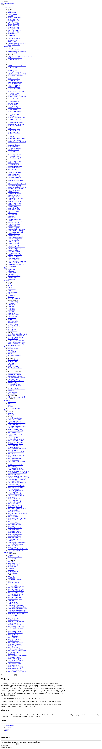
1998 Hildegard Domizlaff (15, 237)
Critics (12, 3)
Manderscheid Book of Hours (16, 377)
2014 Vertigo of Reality (14, 125)
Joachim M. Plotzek (13, 314)
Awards (10, 285)
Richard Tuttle (12, 394)
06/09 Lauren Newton (14, 662)
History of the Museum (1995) (16, 342)
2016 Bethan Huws (13, 114)
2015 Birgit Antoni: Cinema (16, 124)
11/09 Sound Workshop (14, 539)
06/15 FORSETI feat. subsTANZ (17, 473)
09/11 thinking (12, 654)
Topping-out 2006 (13, 22)
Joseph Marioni (12, 361)
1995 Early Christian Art (15, 255)
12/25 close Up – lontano (15, 419)
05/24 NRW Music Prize (15, 429)
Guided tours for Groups (15, 557)
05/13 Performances (13, 497)
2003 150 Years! (12, 206)
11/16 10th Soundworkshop (16, 469)
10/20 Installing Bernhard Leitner (17, 608)
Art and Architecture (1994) (16, 343)
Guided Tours (12, 272)
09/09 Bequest (12, 169)
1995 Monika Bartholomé (15, 263)
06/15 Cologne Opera (14, 474)
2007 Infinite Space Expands (16, 180)
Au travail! (11, 415)
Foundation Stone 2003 (14, 30)
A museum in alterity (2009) (16, 335)
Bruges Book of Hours (14, 374)
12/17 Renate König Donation (16, 461)
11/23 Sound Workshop (14, 436)
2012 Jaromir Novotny (14, 148)
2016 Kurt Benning (13, 109)
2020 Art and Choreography (16, 75)
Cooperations (11, 289)
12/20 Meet (11, 600)
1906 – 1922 (11, 311)
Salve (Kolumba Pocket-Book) (16, 397)
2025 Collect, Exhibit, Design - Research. (20, 56)
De (5, 4)
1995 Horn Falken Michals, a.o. (17, 261)
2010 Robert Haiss (13, 163)
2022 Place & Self (13, 67)
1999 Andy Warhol (13, 227)
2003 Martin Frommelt (14, 205)
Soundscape (11, 576)
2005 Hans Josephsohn (14, 193)
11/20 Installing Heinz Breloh (16, 604)
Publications (7, 347)
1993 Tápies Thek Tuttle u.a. (16, 264)
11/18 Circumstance (13, 460)
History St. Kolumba (14, 45)
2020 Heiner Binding (14, 85)
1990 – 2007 (11, 303)
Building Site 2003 (13, 29)
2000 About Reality (13, 222)
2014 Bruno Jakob (13, 132)
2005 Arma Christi (13, 192)
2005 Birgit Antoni (13, 197)
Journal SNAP (12, 352)
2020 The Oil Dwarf (13, 80)
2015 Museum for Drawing (16, 122)
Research (10, 406)
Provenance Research (14, 408)
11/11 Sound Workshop (14, 523)
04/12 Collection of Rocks (15, 649)
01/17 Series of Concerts (15, 468)
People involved (12, 14)
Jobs (9, 293)
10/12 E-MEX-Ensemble (15, 502)
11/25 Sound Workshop (14, 421)
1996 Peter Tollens (13, 250)
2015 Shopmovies (13, 116)
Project (10, 11)
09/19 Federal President (14, 458)
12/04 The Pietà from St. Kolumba (18, 549)
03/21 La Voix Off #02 (14, 595)
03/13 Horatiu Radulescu (15, 499)
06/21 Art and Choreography (16, 586)
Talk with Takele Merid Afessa (16, 423)
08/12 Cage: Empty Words (15, 505)
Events (6, 410)
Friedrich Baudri (12, 331)
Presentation (11, 295)
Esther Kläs (11, 390)
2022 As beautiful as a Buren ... (17, 66)
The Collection (12, 402)
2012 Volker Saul (13, 146)
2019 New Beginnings (14, 88)
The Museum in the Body (15, 579)
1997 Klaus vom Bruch (14, 245)
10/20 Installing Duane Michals (17, 610)
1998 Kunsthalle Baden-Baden (16, 229)
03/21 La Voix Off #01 (14, 597)
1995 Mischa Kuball (14, 258)
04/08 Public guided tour (15, 670)
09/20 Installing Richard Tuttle (16, 613)
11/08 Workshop (12, 541)
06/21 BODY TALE (13, 453)
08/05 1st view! (12, 547)
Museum (6, 3)
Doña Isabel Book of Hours (16, 381)
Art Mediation (8, 552)
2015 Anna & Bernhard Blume (16, 117)
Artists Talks (11, 562)
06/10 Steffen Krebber (14, 532)
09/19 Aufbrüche (13, 634)
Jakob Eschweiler (13, 321)
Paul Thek (11, 363)
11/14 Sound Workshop (14, 481)
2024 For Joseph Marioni (15, 58)
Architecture (7, 8)
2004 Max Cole (12, 200)
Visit (5, 268)
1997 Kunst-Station (13, 243)
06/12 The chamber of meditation (17, 513)
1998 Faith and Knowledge (15, 230)
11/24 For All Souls (13, 427)
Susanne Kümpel (13, 360)
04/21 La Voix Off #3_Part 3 (16, 589)
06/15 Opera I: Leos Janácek (16, 628)
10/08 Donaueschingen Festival (17, 542)
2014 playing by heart (14, 129)
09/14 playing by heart (14, 631)
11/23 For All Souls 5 (14, 437)
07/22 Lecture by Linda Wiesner (17, 448)
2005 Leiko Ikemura (14, 190)
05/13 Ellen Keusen (13, 641)
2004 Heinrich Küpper (14, 203)
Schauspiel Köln (12, 413)
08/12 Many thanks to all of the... (17, 508)
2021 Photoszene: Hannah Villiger (18, 74)
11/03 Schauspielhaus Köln (16, 550)
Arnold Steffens (12, 322)
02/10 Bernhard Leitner (14, 536)
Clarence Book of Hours (15, 376)
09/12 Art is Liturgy (13, 647)
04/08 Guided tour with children (17, 671)
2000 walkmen (12, 217)
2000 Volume (11, 216)
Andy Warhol (12, 364)
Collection (7, 400)
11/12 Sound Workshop (14, 445)
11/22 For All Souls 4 (14, 447)
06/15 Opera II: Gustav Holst (16, 626)
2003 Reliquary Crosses (15, 201)
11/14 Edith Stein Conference (16, 479)
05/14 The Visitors (13, 636)
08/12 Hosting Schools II (15, 507)
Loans (9, 405)
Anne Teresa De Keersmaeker (16, 389)
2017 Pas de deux (13, 98)
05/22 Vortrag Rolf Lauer (15, 450)
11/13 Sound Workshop (14, 492)
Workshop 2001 (12, 33)
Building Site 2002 (13, 32)
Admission (11, 271)
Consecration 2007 (13, 19)
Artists (10, 403)
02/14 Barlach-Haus (13, 489)
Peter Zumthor (12, 12)
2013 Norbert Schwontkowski (16, 138)
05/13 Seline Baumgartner (15, 642)
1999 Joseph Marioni (14, 226)
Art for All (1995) (13, 339)
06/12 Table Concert (13, 511)
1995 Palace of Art (13, 259)
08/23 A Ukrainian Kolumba (16, 440)
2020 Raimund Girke (14, 79)
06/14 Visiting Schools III (15, 487)
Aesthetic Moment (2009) (15, 337)
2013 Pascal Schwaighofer (15, 140)
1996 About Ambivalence (15, 248)
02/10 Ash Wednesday (14, 537)
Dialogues (11, 568)
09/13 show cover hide (14, 639)
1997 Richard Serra (13, 240)
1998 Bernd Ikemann (14, 234)
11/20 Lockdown (13, 602)
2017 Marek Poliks (13, 101)
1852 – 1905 (11, 313)
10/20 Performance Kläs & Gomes (18, 612)
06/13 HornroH (12, 637)
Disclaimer (8, 727)
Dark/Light (4, 745)
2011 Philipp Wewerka (14, 155)
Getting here (11, 269)
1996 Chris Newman (14, 251)
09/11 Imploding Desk (14, 524)
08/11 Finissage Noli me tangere (17, 650)
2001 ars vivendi (12, 213)
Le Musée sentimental (14, 50)
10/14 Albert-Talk (13, 484)
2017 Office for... (13, 104)
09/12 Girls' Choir (13, 503)
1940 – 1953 (11, 308)
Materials (10, 16)
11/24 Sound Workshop (14, 424)
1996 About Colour (13, 256)
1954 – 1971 (11, 306)
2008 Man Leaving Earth (15, 177)
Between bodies (12, 573)
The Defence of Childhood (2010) (17, 334)
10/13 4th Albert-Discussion (16, 495)
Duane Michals (12, 392)
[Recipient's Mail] (9, 744)
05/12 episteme (12, 515)
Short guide (11, 350)
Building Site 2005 (13, 25)
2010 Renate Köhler (13, 164)
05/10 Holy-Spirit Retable (15, 534)
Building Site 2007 (13, 20)
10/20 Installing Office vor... (16, 605)
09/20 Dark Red (12, 615)
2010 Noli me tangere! (14, 158)
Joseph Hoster (12, 318)
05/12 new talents (13, 516)
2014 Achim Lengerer (14, 130)
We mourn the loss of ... (14, 298)
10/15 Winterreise (13, 623)
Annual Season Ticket (14, 276)
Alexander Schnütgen (14, 326)
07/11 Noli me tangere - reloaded (17, 655)
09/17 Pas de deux (13, 618)
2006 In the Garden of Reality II (17, 184)
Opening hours (12, 277)
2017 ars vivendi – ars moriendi (17, 96)
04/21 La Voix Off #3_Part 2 (16, 592)
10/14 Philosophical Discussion (17, 482)
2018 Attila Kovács (13, 93)
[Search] (7, 675)
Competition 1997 (13, 35)
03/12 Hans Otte (12, 521)
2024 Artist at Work (13, 59)
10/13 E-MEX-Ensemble (15, 494)
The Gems (11, 570)
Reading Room (12, 566)
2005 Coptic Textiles (14, 195)
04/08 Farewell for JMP (14, 668)
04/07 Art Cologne (13, 545)
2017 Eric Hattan (13, 103)
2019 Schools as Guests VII (16, 92)
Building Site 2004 (13, 27)
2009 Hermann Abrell (14, 174)
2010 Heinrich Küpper (14, 161)
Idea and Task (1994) (14, 345)
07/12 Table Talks (13, 510)
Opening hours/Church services (17, 43)
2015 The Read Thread (14, 119)
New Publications (13, 348)
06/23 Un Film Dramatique (15, 442)
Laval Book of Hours (14, 373)
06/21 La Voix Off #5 (14, 587)
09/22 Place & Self (13, 583)
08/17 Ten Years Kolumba (15, 465)
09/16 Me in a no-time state (16, 621)
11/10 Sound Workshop (14, 531)
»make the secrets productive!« (17, 51)
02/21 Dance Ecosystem (15, 599)
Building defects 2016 (14, 17)
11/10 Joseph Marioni (14, 529)
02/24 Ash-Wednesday (14, 432)
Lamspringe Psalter (13, 379)
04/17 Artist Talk (13, 466)
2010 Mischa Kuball (14, 156)
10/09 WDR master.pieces (15, 660)
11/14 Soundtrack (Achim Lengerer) (18, 478)
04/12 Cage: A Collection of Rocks (18, 518)
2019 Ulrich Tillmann (14, 87)
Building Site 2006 (13, 24)
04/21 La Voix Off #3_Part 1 (16, 594)
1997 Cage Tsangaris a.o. (15, 238)
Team (9, 290)
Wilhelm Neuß (12, 319)
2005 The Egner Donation (15, 188)
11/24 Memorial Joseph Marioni (17, 426)
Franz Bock (11, 327)
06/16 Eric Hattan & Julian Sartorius (18, 471)
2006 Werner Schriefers (14, 185)
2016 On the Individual (14, 111)
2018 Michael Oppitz (14, 95)
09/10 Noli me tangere (14, 658)
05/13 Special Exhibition (15, 646)
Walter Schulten (12, 316)
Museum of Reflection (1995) (16, 340)
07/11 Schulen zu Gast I (15, 528)
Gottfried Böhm (12, 40)
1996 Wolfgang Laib (14, 253)
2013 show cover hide (14, 134)
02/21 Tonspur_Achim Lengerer (17, 455)
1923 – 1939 (11, 310)
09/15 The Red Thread (14, 625)
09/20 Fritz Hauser (13, 457)
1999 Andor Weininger (14, 224)
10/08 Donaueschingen (14, 663)
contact (7, 729)
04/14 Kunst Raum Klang (15, 633)
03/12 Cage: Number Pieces (16, 520)
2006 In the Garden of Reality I (17, 187)
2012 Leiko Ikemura (14, 145)
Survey (10, 353)
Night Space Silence (13, 563)
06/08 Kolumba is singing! (15, 544)
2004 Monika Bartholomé (15, 198)
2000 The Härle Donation (15, 219)
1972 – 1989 (11, 305)
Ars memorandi (12, 382)
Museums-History (13, 301)
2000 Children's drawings (15, 221)
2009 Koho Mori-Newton (15, 172)
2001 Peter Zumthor (13, 214)
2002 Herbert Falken (14, 209)
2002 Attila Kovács (13, 208)
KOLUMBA (4, 1)
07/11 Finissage (12, 526)
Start (2, 3)
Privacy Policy (9, 725)
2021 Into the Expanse (14, 72)
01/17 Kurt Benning (13, 620)
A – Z (9, 284)
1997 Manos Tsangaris (14, 242)
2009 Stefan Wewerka (14, 167)
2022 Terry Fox (12, 71)
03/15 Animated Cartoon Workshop (18, 476)
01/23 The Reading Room (15, 444)
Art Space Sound (13, 565)
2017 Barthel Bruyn (13, 106)
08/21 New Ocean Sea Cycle (16, 452)
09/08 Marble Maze (13, 665)
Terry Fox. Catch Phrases (15, 368)
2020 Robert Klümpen (14, 83)
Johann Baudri (12, 329)
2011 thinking (12, 151)
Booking (10, 555)
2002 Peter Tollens (13, 211)
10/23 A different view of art (16, 439)
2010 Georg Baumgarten (15, 166)
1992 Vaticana (12, 266)
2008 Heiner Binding (14, 176)
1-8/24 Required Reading (15, 434)
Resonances (11, 279)
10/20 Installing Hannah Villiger (17, 607)
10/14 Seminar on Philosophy (16, 486)
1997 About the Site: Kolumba (16, 247)
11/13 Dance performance (15, 490)
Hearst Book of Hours (14, 384)
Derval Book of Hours (14, 385)
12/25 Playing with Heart (15, 418)
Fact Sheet (11, 297)
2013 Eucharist (12, 137)
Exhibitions (7, 46)
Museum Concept (13, 292)
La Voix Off (11, 578)
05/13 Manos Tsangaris (14, 644)
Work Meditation (13, 571)
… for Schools (12, 558)
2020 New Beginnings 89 (15, 82)
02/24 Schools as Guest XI (15, 431)
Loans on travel (12, 53)
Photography (11, 274)
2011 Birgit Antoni (13, 150)
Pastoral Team (12, 41)
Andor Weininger (13, 366)
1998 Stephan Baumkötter (15, 232)
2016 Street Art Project (14, 108)
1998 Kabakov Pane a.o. (15, 235)
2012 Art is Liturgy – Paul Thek (17, 142)
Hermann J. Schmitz (13, 324)
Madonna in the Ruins (14, 38)
